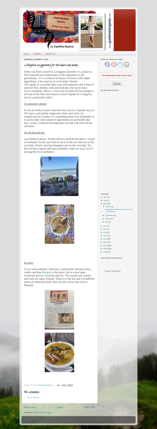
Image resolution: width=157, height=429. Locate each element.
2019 (105, 204)
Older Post (89, 407)
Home (60, 407)
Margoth (47, 272)
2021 (105, 197)
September (109, 215)
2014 (105, 232)
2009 (105, 249)
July (107, 222)
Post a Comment (33, 397)
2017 (105, 226)
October (108, 206)
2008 (105, 252)
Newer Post (30, 407)
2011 (105, 242)
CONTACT (37, 54)
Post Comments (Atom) (42, 412)
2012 (105, 239)
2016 (105, 229)
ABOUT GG (50, 54)
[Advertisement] (110, 152)
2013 (105, 236)
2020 (105, 200)
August (108, 219)
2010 (105, 245)
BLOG (26, 54)
